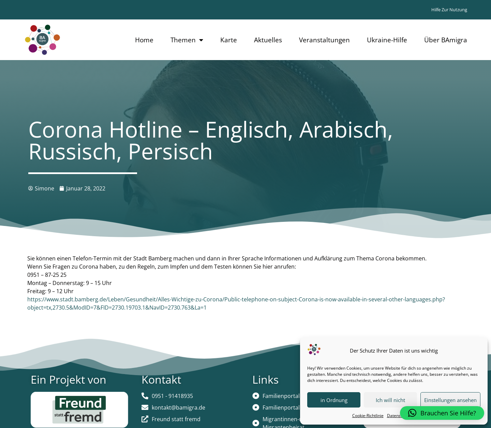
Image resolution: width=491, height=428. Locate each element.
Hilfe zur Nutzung (449, 9)
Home (144, 39)
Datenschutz (399, 415)
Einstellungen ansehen (450, 400)
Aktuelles (268, 39)
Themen (186, 39)
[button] (442, 413)
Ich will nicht (390, 400)
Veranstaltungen (324, 39)
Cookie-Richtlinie (368, 415)
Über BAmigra (445, 39)
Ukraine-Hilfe (387, 39)
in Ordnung (334, 400)
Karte (228, 39)
